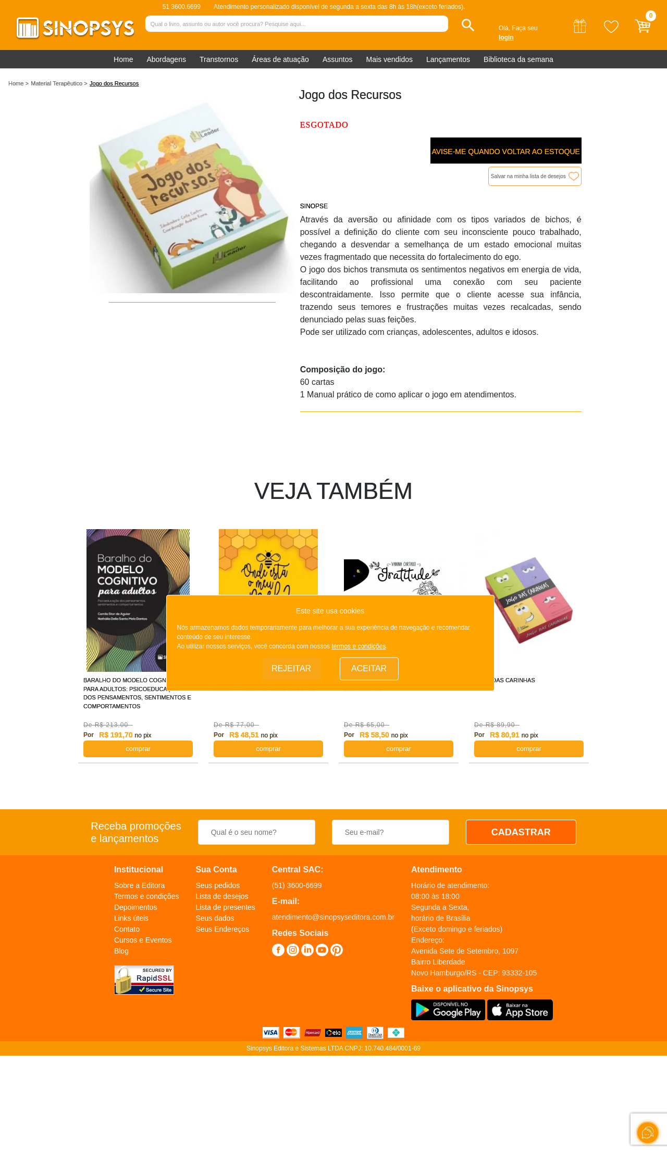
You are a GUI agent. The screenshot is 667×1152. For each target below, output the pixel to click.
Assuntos (338, 59)
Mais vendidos (389, 59)
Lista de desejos (221, 896)
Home (123, 59)
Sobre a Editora (139, 885)
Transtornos (219, 59)
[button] (468, 25)
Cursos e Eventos (143, 940)
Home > (18, 83)
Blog (121, 951)
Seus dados (214, 918)
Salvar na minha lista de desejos (528, 176)
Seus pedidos (217, 885)
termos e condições (358, 646)
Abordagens (166, 59)
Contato (127, 929)
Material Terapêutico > (59, 83)
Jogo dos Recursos (114, 83)
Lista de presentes (225, 907)
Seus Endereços (222, 929)
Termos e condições (146, 896)
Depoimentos (135, 907)
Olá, (504, 28)
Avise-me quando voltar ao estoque (505, 151)
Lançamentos (448, 59)
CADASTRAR (521, 832)
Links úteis (131, 918)
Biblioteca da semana (518, 59)
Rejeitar (291, 668)
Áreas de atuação (280, 59)
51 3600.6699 (182, 6)
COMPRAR (138, 749)
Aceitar (369, 668)
